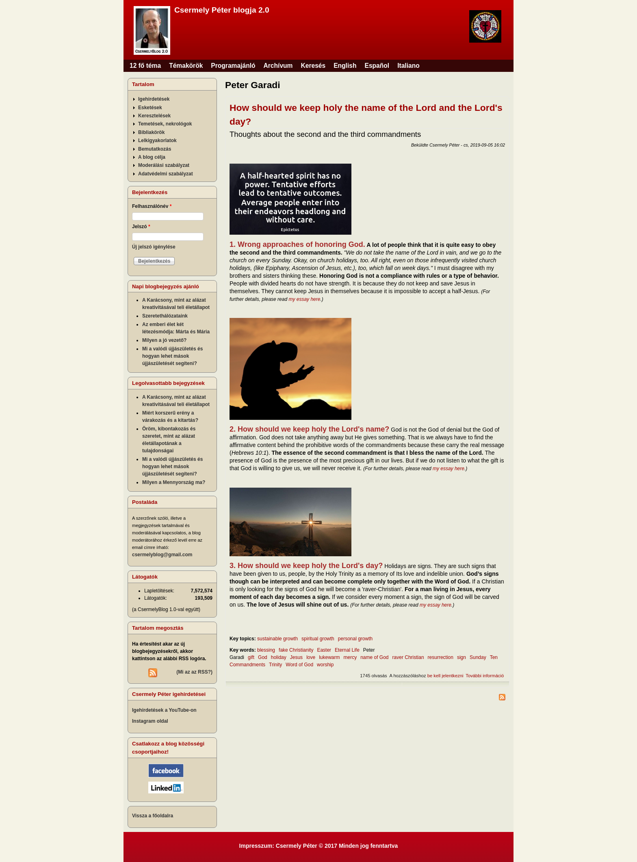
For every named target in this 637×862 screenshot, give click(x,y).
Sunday (478, 657)
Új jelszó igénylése (154, 247)
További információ (485, 675)
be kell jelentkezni (445, 675)
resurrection (440, 657)
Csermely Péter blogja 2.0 (221, 10)
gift (251, 657)
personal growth (355, 639)
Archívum (278, 65)
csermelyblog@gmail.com (162, 554)
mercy (350, 657)
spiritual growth (317, 639)
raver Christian (408, 657)
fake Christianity (296, 650)
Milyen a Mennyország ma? (173, 482)
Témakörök (186, 65)
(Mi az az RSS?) (194, 672)
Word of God (299, 665)
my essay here (304, 299)
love (310, 657)
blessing (266, 650)
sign (461, 657)
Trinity (275, 665)
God (262, 657)
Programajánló (233, 65)
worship (325, 665)
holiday (278, 657)
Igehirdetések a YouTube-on (164, 710)
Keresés (313, 65)
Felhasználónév (151, 206)
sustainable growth (277, 639)
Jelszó (141, 226)
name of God (374, 657)
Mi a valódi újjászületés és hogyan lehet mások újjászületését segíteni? (172, 356)
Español (377, 65)
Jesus (296, 657)
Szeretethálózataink (165, 316)
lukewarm (329, 657)
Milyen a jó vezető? (164, 340)
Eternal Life (347, 650)
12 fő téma (145, 65)
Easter (324, 650)
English (345, 65)
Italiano (408, 65)
